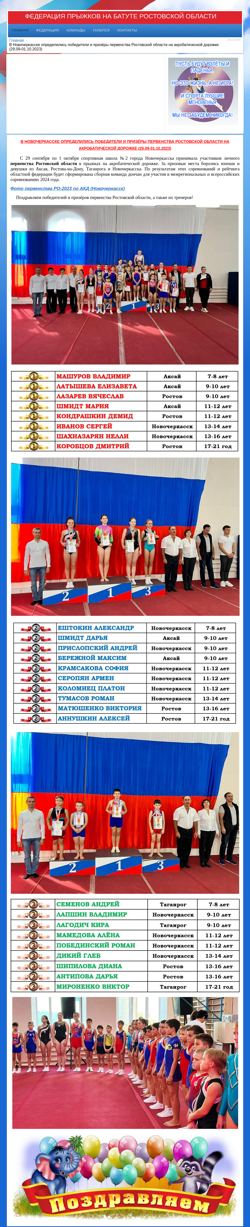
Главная (16, 40)
